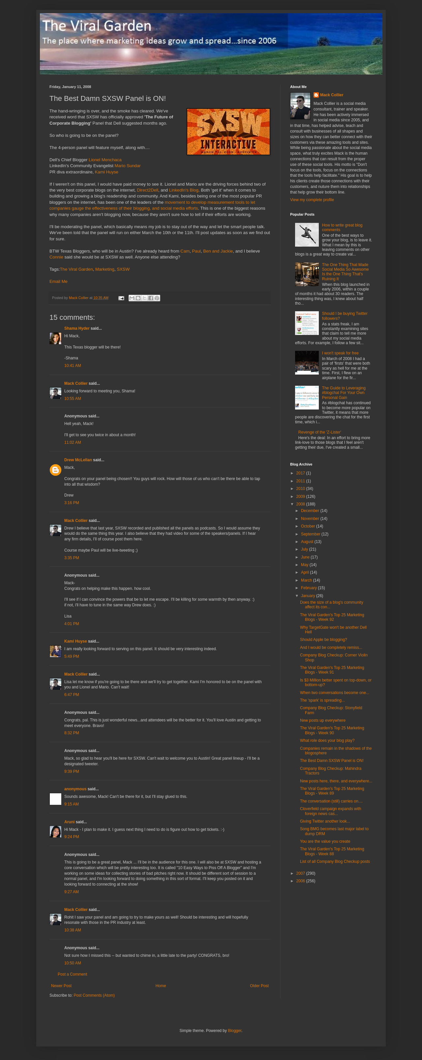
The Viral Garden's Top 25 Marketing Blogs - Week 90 (332, 730)
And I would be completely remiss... (331, 647)
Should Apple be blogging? (323, 639)
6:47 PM (71, 694)
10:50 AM (72, 963)
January (308, 595)
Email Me (58, 281)
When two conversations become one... (334, 692)
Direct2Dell (147, 190)
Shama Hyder (77, 328)
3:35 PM (71, 558)
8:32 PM (71, 733)
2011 (301, 481)
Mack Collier (76, 383)
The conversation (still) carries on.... (331, 801)
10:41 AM (72, 365)
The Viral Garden (76, 269)
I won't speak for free (340, 353)
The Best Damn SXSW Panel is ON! (332, 760)
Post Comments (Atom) (94, 995)
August (308, 541)
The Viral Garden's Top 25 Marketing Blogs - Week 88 (332, 851)
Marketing (104, 269)
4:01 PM (71, 623)
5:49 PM (71, 656)
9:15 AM (71, 804)
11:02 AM (72, 442)
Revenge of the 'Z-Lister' (319, 432)
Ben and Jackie (218, 251)
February (309, 588)
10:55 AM (72, 398)
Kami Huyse (106, 171)
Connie (56, 257)
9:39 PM (71, 771)
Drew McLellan (78, 460)
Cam (185, 251)
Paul (196, 251)
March (307, 580)
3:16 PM (71, 502)
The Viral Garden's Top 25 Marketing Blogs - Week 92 (332, 617)
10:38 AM (72, 930)
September (311, 534)
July (305, 549)
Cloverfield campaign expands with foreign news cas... (330, 811)
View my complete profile (312, 199)
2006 (301, 881)
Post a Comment (72, 974)
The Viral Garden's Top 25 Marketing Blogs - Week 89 (332, 791)
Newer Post (61, 986)
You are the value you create (325, 841)
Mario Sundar (128, 165)
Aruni (69, 822)
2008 (301, 504)
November (310, 518)
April (305, 572)
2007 (301, 873)
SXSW (123, 269)
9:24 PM (71, 836)
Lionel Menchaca (105, 159)
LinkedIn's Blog (183, 190)
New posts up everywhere (323, 720)
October (308, 526)
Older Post (259, 986)
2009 (301, 496)
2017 (301, 473)
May (305, 564)
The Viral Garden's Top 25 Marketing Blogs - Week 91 (332, 670)
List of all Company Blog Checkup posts (335, 861)
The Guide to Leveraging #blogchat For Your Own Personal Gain (344, 393)
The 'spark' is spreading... (322, 700)
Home (161, 986)
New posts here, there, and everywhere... (336, 781)
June (306, 557)
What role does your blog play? (327, 740)
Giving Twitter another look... (325, 821)
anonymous (75, 789)
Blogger (234, 1030)
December (310, 510)
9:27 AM (71, 892)
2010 (301, 488)
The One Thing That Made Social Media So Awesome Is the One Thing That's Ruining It (345, 271)
